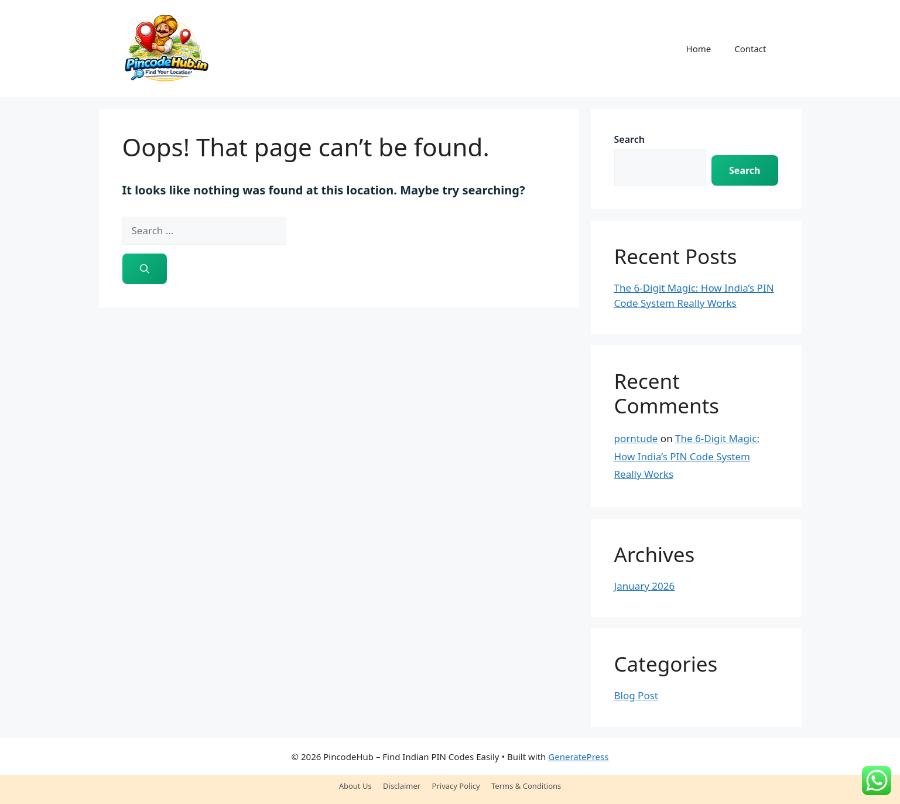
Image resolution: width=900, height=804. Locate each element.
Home (698, 48)
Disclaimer (401, 786)
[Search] (144, 269)
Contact (750, 48)
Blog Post (636, 695)
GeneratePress (578, 756)
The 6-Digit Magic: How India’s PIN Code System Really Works (686, 456)
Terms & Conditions (526, 786)
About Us (355, 786)
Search (629, 139)
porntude (636, 438)
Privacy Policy (456, 786)
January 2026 (644, 586)
